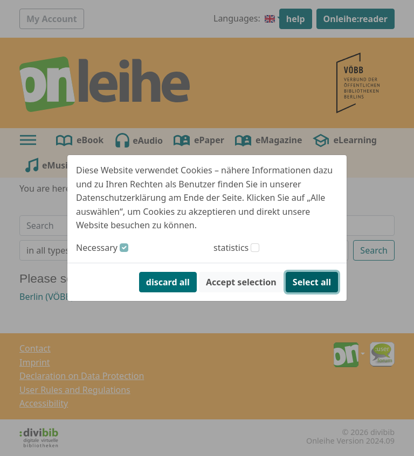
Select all (312, 282)
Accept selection (241, 282)
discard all (168, 282)
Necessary (97, 248)
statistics (231, 248)
